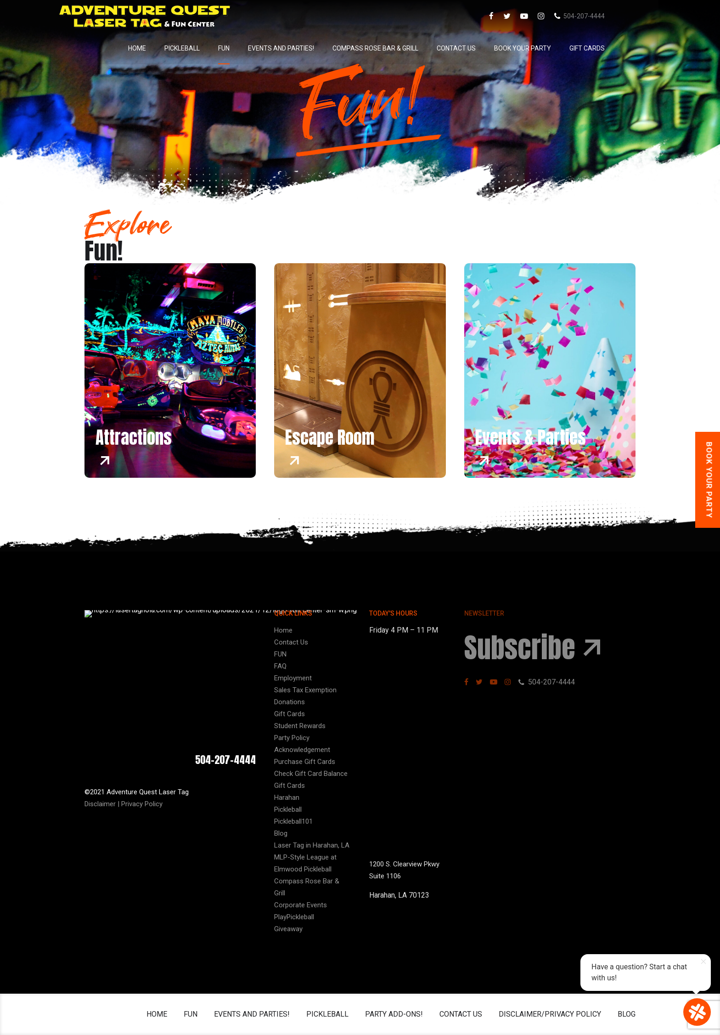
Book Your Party (553, 48)
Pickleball (213, 48)
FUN (254, 48)
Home (168, 48)
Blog (627, 1014)
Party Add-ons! (394, 1014)
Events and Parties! (312, 48)
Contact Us (486, 48)
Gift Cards (618, 48)
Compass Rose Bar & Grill (406, 48)
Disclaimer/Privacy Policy (550, 1014)
